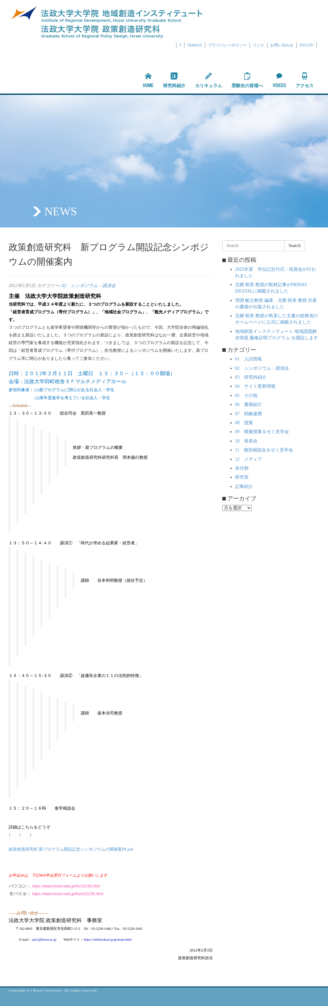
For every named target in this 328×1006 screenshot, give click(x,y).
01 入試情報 (248, 359)
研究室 (242, 477)
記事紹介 (244, 486)
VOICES (279, 80)
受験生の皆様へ (247, 80)
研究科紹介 (174, 80)
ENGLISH (306, 45)
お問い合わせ (281, 45)
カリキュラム (208, 80)
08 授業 (244, 422)
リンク (258, 45)
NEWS (60, 211)
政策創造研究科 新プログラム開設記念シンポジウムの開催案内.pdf (71, 849)
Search (295, 245)
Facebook (194, 45)
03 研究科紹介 (250, 377)
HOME (148, 80)
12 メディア (248, 459)
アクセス (305, 80)
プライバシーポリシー (227, 45)
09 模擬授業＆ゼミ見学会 (262, 431)
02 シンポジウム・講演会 (89, 285)
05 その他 (246, 395)
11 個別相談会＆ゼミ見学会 (264, 450)
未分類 (242, 468)
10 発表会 (246, 441)
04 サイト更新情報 (255, 386)
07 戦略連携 (248, 413)
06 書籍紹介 (248, 404)
